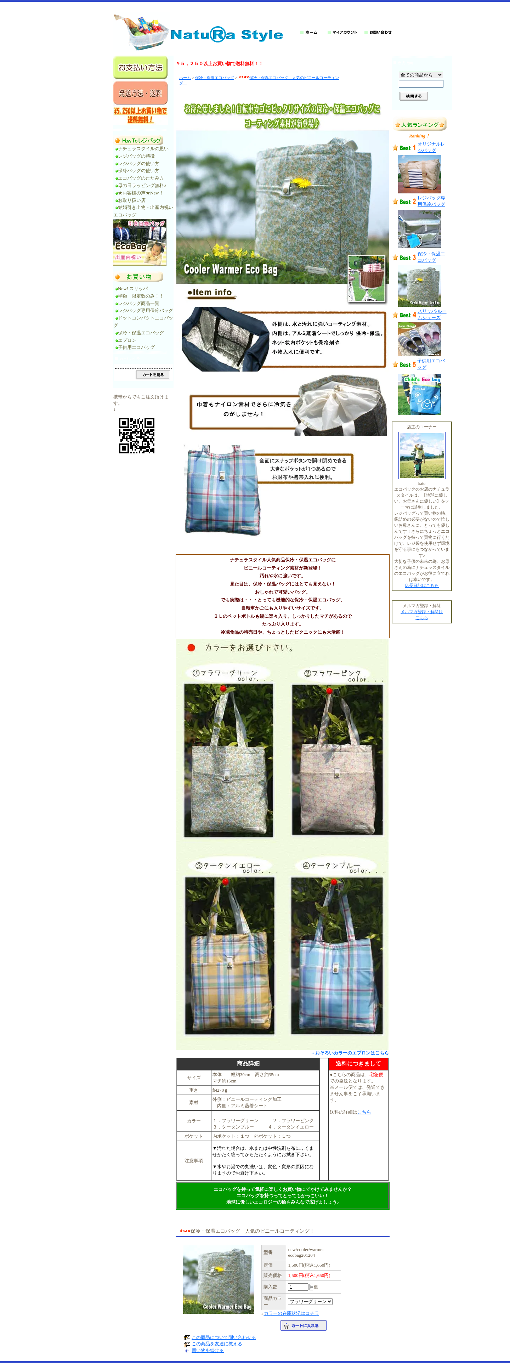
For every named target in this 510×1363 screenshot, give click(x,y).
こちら (364, 1112)
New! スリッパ (133, 288)
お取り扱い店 (134, 200)
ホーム (185, 77)
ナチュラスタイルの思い (143, 148)
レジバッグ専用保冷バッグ (145, 310)
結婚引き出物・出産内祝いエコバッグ (143, 211)
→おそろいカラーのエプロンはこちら (350, 1053)
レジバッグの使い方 (138, 163)
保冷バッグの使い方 (138, 170)
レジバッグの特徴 (136, 156)
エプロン (127, 340)
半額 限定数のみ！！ (141, 296)
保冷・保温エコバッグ (141, 332)
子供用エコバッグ (136, 347)
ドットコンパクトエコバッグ (143, 321)
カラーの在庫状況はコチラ (291, 1313)
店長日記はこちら (422, 585)
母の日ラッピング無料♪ (142, 185)
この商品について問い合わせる (224, 1337)
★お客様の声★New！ (141, 193)
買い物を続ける (208, 1350)
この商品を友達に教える (217, 1343)
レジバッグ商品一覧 (138, 303)
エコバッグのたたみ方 (141, 178)
